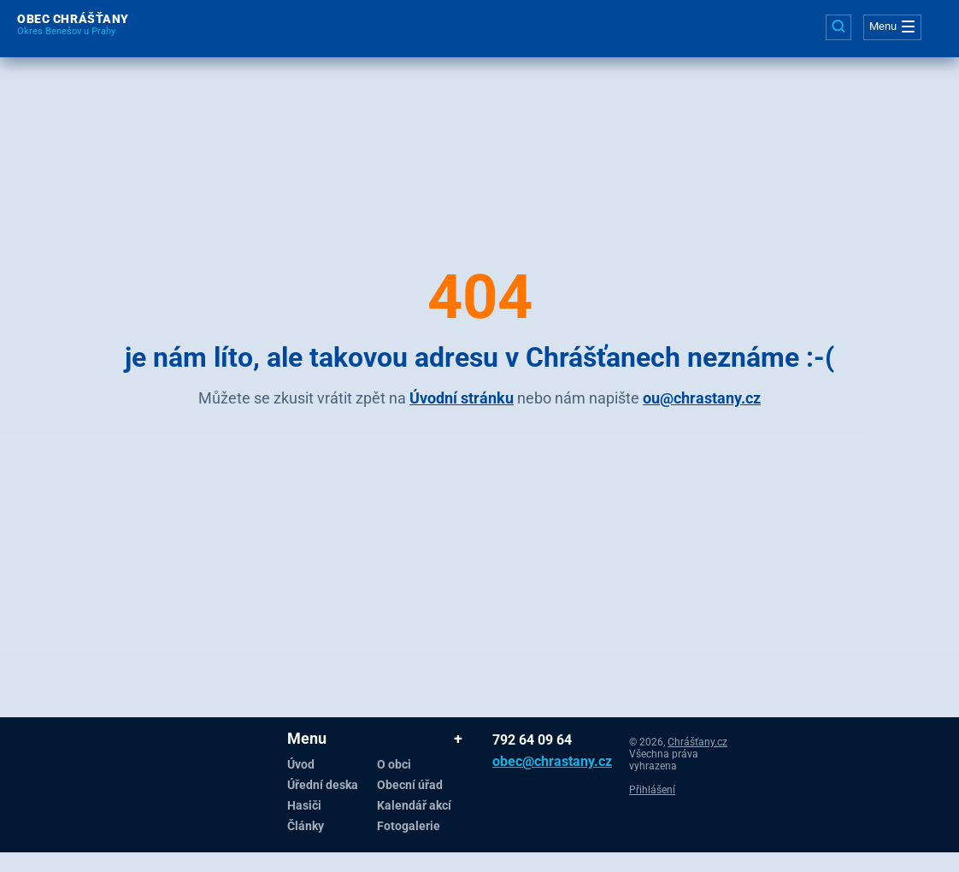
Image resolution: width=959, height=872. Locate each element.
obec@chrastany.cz (519, 761)
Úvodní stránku (461, 398)
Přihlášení (652, 790)
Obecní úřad (410, 785)
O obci (394, 764)
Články (305, 826)
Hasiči (304, 805)
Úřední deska (322, 785)
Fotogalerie (408, 826)
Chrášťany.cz (697, 742)
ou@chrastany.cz (702, 398)
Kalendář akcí (414, 805)
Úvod (301, 764)
